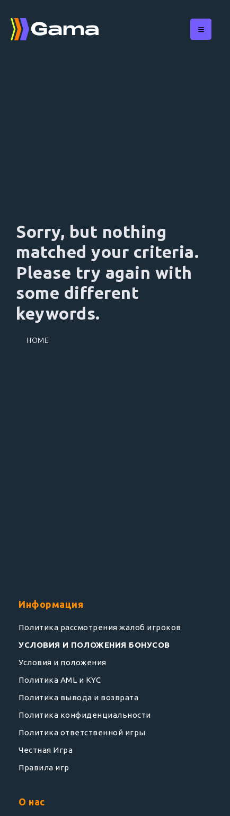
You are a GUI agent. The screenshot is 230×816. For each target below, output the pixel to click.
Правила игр (44, 767)
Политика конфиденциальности (85, 714)
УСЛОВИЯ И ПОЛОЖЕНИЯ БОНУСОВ (94, 644)
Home (37, 340)
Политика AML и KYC (60, 679)
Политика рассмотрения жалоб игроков (100, 627)
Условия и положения (63, 662)
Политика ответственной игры (82, 732)
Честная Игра (46, 749)
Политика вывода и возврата (78, 697)
